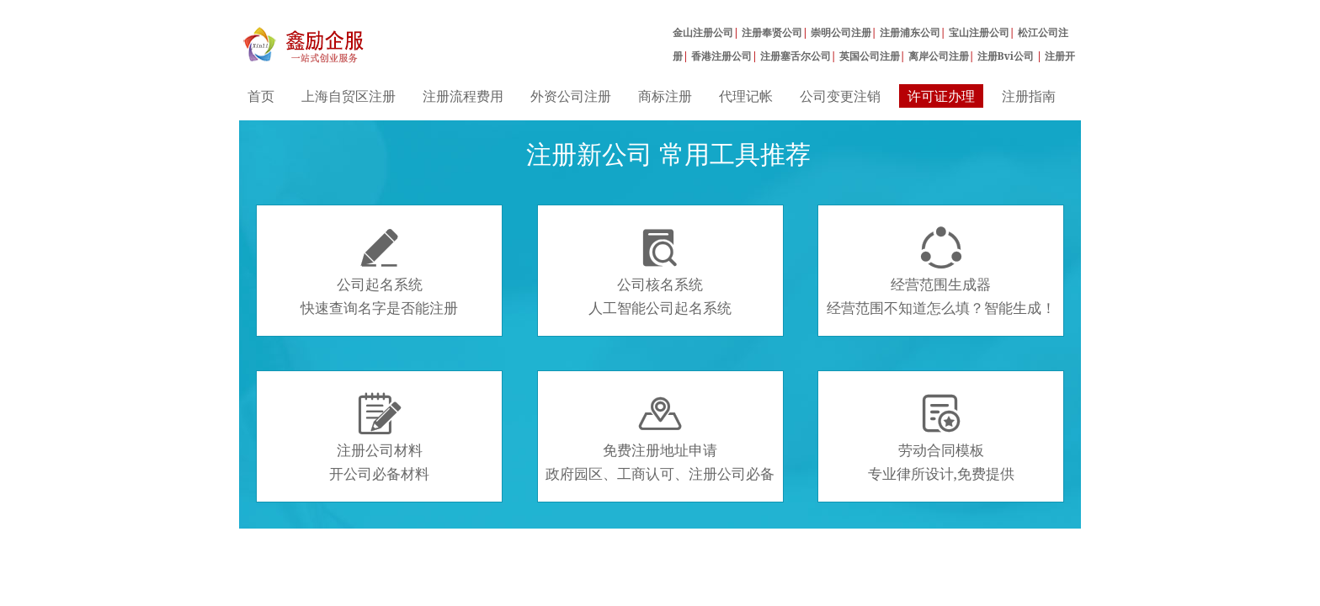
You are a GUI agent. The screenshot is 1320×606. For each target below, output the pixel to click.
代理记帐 (746, 96)
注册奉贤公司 (772, 32)
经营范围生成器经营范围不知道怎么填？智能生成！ (941, 271)
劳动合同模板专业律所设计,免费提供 (941, 437)
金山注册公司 (703, 32)
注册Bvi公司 (1007, 56)
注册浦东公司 (910, 32)
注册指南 (1029, 96)
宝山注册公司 (979, 32)
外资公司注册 (570, 96)
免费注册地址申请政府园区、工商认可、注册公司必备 (660, 437)
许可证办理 (941, 96)
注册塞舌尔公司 (795, 56)
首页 (261, 96)
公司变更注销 (840, 96)
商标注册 (665, 96)
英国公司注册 (869, 56)
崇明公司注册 (841, 32)
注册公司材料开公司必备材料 (379, 437)
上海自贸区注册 (348, 96)
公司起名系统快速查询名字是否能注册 (379, 271)
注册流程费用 (463, 96)
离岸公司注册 (938, 56)
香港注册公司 (721, 56)
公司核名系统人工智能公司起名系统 (660, 271)
